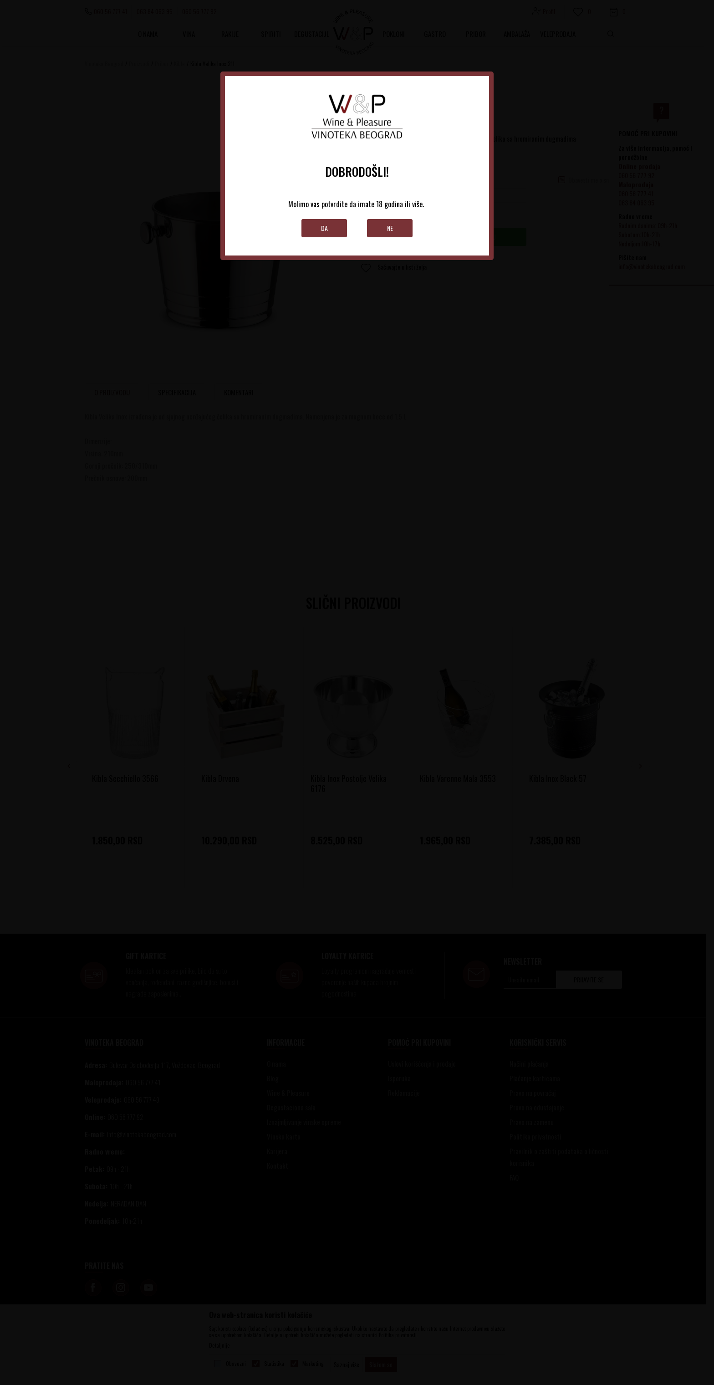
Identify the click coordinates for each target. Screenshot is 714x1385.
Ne (390, 228)
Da (324, 228)
